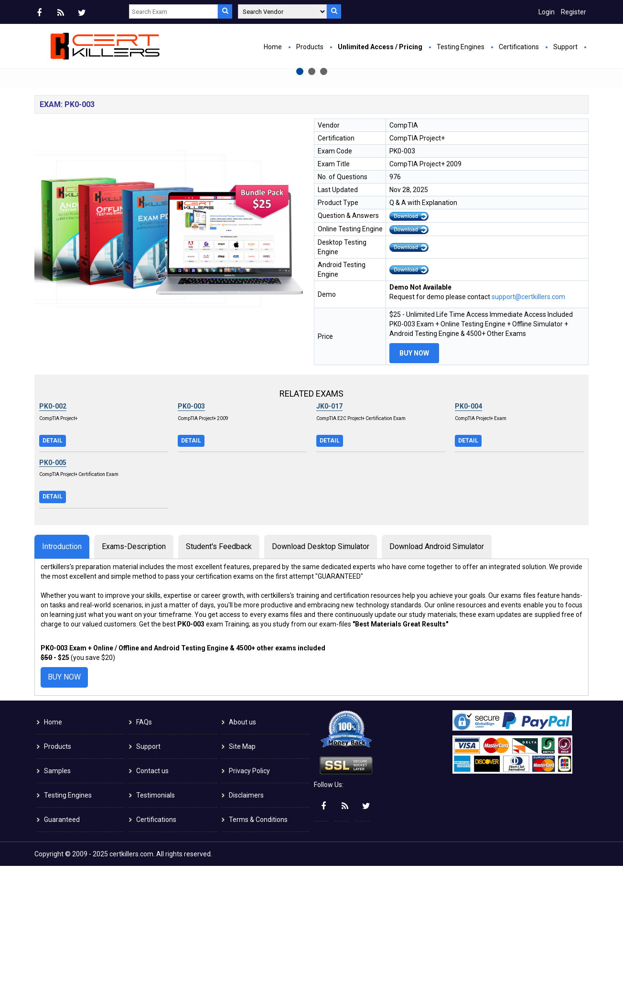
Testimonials (155, 922)
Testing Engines (460, 47)
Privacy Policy (249, 898)
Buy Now (213, 177)
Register (573, 12)
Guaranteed (62, 946)
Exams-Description (134, 673)
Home (273, 47)
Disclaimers (246, 922)
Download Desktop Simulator (320, 673)
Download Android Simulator (436, 673)
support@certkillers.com (528, 424)
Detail (53, 567)
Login (546, 12)
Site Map (242, 873)
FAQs (144, 849)
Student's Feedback (219, 673)
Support (565, 47)
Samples (57, 898)
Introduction (62, 673)
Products (309, 47)
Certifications (519, 47)
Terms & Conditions (258, 946)
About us (242, 849)
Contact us (152, 898)
